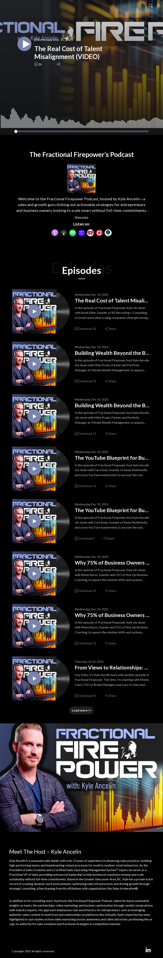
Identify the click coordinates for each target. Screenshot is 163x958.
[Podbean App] (63, 232)
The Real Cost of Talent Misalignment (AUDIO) (112, 301)
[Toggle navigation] (158, 5)
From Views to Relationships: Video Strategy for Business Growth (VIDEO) (112, 668)
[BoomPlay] (108, 232)
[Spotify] (72, 232)
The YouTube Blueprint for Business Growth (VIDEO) (112, 459)
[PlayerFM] (99, 232)
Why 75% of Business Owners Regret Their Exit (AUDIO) (112, 616)
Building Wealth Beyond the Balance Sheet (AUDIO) (112, 406)
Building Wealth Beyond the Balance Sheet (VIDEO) (112, 354)
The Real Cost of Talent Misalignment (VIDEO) (74, 52)
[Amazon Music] (81, 232)
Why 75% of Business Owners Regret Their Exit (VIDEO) (112, 563)
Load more (81, 710)
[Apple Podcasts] (54, 232)
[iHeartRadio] (90, 232)
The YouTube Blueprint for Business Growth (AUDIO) (112, 511)
